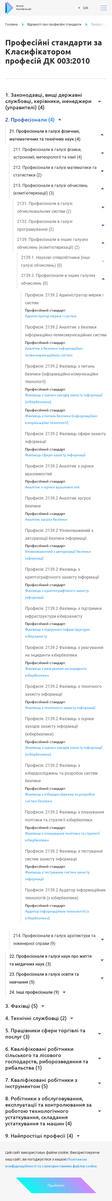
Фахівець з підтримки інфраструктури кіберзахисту (57, 632)
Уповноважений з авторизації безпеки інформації (58, 554)
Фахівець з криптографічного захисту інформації (57, 594)
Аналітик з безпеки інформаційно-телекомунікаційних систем (54, 351)
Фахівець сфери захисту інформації (55, 455)
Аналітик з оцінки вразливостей (52, 487)
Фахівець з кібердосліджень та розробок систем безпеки (60, 797)
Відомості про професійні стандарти (54, 24)
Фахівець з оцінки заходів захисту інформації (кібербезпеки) (63, 398)
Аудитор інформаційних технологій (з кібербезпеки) (57, 914)
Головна (11, 24)
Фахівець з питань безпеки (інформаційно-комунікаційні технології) (61, 419)
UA (83, 8)
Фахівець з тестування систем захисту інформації (57, 875)
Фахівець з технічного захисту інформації (60, 708)
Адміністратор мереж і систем (50, 316)
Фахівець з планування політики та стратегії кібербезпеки (62, 836)
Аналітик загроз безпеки (46, 519)
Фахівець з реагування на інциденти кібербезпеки (55, 671)
